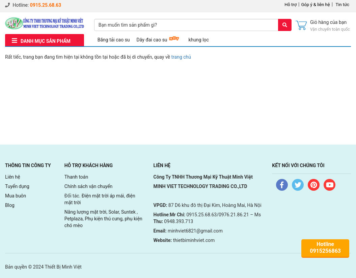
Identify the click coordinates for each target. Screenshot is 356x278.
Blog (10, 205)
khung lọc (199, 39)
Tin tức (342, 4)
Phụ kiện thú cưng (103, 218)
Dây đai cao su (152, 39)
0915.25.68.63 (45, 5)
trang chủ (181, 57)
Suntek (129, 212)
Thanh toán (76, 177)
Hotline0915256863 (325, 247)
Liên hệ (12, 177)
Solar (113, 212)
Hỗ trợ (290, 4)
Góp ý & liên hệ (315, 4)
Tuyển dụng (17, 186)
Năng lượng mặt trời (85, 212)
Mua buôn (15, 195)
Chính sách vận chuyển (88, 186)
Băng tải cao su (114, 39)
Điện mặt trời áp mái (103, 195)
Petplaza (73, 218)
